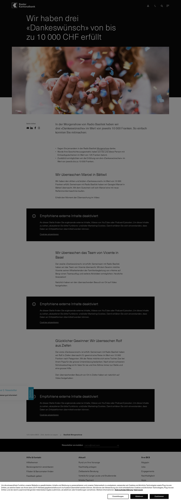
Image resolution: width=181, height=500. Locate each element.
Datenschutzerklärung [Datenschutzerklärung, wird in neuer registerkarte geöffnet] (124, 492)
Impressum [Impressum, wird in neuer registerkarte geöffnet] (138, 492)
